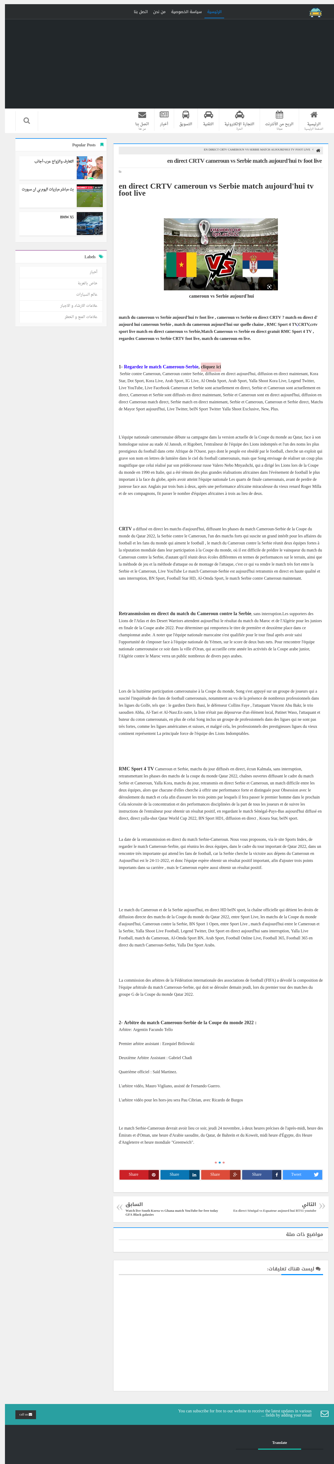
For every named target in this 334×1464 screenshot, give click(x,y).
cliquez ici (206, 367)
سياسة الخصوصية (181, 11)
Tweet (301, 1174)
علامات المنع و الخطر (76, 317)
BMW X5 (62, 217)
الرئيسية (209, 11)
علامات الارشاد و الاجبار (73, 305)
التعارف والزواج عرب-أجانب (49, 161)
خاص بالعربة (82, 283)
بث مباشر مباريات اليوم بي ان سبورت (43, 189)
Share (262, 1174)
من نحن (154, 11)
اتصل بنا (136, 11)
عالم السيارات (81, 294)
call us (20, 1414)
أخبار (88, 272)
